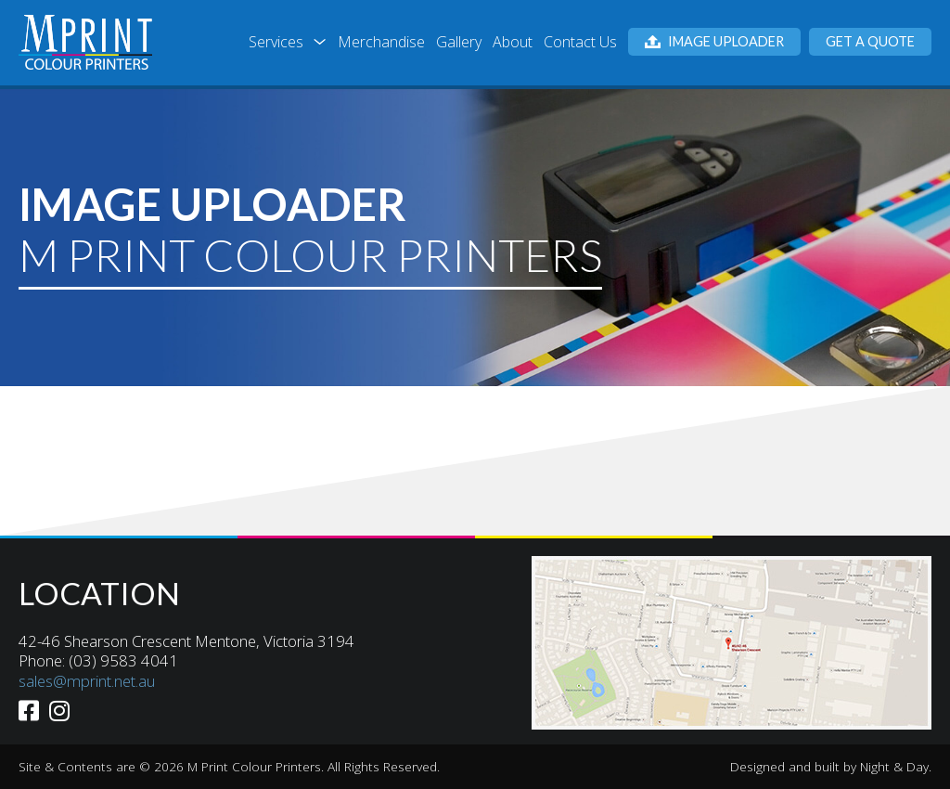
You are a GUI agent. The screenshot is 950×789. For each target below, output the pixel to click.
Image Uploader (714, 41)
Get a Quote (870, 41)
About (513, 42)
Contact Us (580, 42)
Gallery (458, 42)
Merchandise (381, 42)
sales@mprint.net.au (87, 681)
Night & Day (894, 766)
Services (276, 42)
